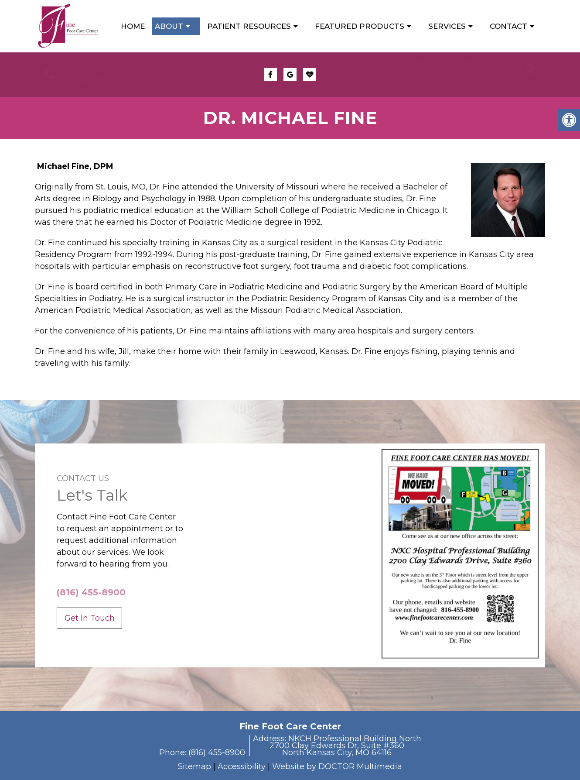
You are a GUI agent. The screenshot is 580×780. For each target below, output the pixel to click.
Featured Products (359, 26)
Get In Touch (90, 618)
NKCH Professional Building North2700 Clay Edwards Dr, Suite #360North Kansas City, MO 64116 (458, 74)
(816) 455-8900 (88, 80)
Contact (508, 26)
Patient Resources (249, 26)
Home (133, 26)
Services (447, 26)
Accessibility (242, 766)
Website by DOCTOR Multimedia (337, 766)
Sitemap (194, 766)
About (169, 26)
